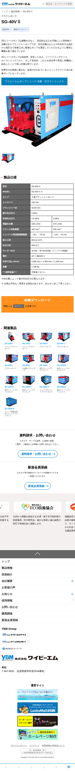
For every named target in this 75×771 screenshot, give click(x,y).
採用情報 (7, 600)
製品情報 (15, 11)
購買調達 (7, 613)
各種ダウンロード (20, 29)
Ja (43, 4)
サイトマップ (34, 745)
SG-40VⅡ (28, 11)
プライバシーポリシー (19, 745)
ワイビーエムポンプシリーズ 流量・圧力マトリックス (34, 81)
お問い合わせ (10, 607)
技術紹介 (7, 574)
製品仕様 (5, 29)
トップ (4, 11)
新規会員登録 (10, 620)
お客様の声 (8, 587)
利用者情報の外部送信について (53, 745)
